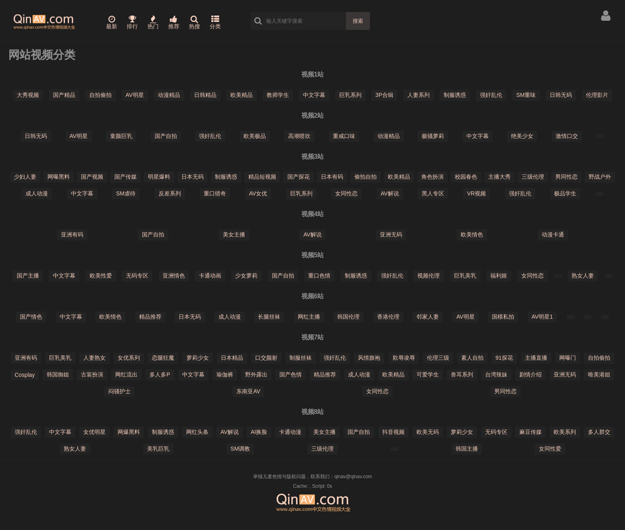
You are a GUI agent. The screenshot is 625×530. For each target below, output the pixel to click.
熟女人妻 (583, 275)
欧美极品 (255, 136)
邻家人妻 (428, 316)
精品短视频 (262, 176)
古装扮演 (92, 374)
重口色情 (319, 275)
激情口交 (567, 136)
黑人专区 (433, 193)
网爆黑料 (129, 432)
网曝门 (567, 358)
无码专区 (137, 275)
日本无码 (192, 176)
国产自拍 (166, 136)
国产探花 (298, 176)
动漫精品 (169, 95)
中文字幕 (314, 95)
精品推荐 (150, 316)
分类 (215, 22)
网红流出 (126, 374)
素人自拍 (472, 358)
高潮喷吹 (299, 136)
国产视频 (92, 176)
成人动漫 (37, 193)
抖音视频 (393, 432)
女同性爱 (550, 448)
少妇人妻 (25, 176)
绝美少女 (522, 136)
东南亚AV (248, 391)
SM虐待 (126, 193)
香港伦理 (388, 316)
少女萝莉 (246, 275)
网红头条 (197, 432)
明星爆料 (159, 176)
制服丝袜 (300, 358)
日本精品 (232, 358)
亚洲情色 (174, 275)
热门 (153, 22)
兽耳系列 (462, 374)
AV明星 (135, 95)
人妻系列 (418, 95)
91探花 (504, 358)
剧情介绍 (530, 374)
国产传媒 (125, 176)
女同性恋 (346, 193)
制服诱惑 (455, 95)
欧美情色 (472, 234)
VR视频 (476, 193)
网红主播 (309, 316)
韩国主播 (467, 448)
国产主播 (28, 275)
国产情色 (31, 316)
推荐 (173, 22)
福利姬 (498, 275)
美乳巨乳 (158, 448)
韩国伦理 (348, 316)
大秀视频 (28, 95)
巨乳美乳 (465, 275)
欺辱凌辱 (404, 358)
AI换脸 (259, 432)
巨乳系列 (350, 95)
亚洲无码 (391, 234)
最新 (111, 22)
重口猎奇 (215, 193)
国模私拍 (503, 316)
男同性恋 (566, 176)
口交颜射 (266, 358)
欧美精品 (241, 95)
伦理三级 (438, 358)
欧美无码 (428, 432)
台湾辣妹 (496, 374)
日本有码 (332, 176)
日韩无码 (561, 95)
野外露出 (256, 374)
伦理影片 (597, 95)
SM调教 (240, 448)
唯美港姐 (599, 374)
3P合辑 (384, 95)
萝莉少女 (198, 358)
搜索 (358, 21)
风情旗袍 (369, 358)
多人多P (159, 374)
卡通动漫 (290, 432)
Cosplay (25, 375)
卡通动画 (210, 275)
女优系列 (129, 358)
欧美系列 (565, 432)
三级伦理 (533, 176)
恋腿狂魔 (163, 358)
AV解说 (390, 193)
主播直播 (536, 358)
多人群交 (599, 432)
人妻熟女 (94, 358)
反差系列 (170, 193)
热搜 (194, 22)
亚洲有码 (72, 234)
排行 (132, 22)
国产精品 (64, 95)
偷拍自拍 (365, 176)
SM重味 (526, 95)
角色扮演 (432, 176)
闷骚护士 (119, 391)
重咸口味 (344, 136)
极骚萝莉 (433, 136)
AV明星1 (542, 316)
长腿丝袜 (269, 316)
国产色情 (290, 374)
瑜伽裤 (224, 374)
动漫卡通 (553, 234)
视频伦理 (428, 275)
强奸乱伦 (491, 95)
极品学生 (565, 193)
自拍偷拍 (100, 95)
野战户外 (600, 176)
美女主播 (234, 234)
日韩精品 (205, 95)
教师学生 (278, 95)
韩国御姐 (58, 374)
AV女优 (258, 193)
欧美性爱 (101, 275)
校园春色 (466, 176)
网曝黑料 (58, 176)
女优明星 (94, 432)
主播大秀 (499, 176)
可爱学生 (428, 374)
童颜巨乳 (121, 136)
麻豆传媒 (530, 432)
